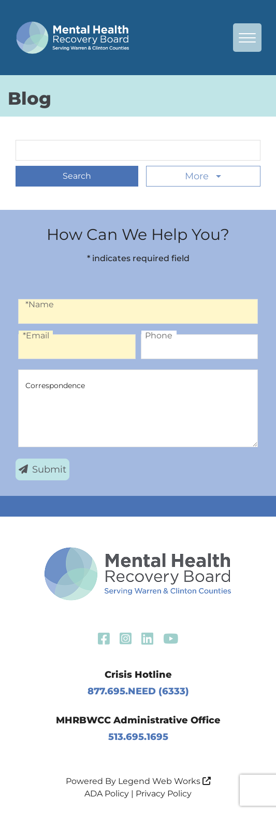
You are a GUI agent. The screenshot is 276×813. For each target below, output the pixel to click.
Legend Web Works (164, 781)
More (198, 176)
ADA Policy (106, 793)
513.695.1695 (138, 737)
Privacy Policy (164, 793)
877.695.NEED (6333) (138, 691)
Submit (42, 469)
